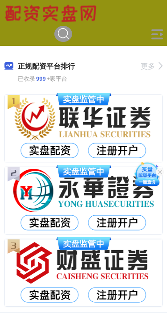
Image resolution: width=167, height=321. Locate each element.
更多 (152, 66)
